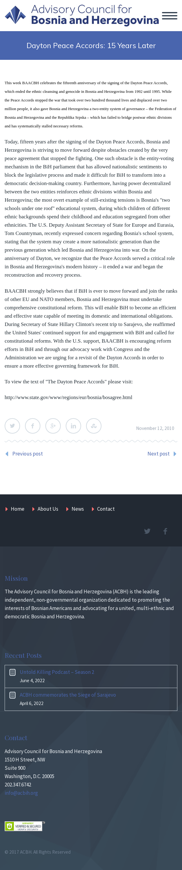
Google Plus (53, 426)
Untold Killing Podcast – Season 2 (57, 672)
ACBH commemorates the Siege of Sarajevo (68, 694)
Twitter (12, 426)
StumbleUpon (93, 426)
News (78, 508)
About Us (48, 508)
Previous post (27, 453)
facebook (165, 531)
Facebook (32, 426)
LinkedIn (73, 426)
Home (17, 508)
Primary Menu (169, 16)
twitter (147, 531)
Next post (158, 453)
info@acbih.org (21, 793)
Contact (106, 508)
